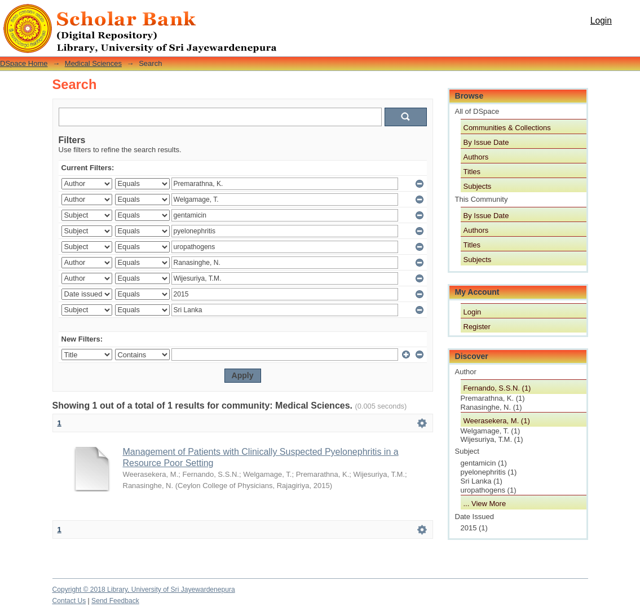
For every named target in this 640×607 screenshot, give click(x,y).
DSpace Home (24, 63)
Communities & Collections (507, 127)
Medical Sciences (93, 63)
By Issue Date (486, 142)
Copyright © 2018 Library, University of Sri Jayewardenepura (143, 589)
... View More (485, 503)
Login (601, 20)
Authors (476, 157)
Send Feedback (115, 601)
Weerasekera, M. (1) (497, 421)
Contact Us (69, 601)
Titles (472, 171)
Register (477, 326)
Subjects (478, 186)
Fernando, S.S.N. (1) (497, 388)
